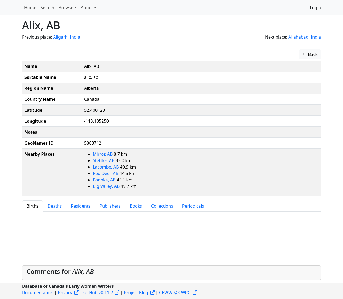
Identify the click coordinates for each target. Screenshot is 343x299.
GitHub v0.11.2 (98, 293)
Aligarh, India (66, 37)
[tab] (171, 273)
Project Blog (136, 293)
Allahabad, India (304, 37)
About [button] (87, 7)
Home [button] (30, 7)
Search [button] (47, 7)
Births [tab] (32, 206)
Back (310, 54)
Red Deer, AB (106, 173)
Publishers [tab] (110, 206)
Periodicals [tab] (193, 206)
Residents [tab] (80, 206)
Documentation (37, 293)
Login (315, 7)
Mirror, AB (103, 154)
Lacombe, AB (106, 167)
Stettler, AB (104, 160)
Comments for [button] (60, 271)
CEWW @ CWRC (175, 293)
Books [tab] (136, 206)
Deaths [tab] (54, 206)
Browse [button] (65, 7)
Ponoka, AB (105, 180)
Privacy (65, 293)
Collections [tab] (162, 206)
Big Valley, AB (107, 186)
